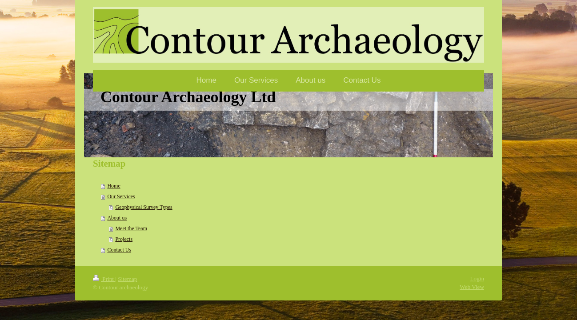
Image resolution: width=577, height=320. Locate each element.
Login (477, 278)
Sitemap (127, 279)
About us (117, 218)
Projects (123, 239)
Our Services (121, 196)
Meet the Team (131, 228)
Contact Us (119, 250)
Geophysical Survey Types (143, 207)
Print (104, 279)
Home (113, 186)
